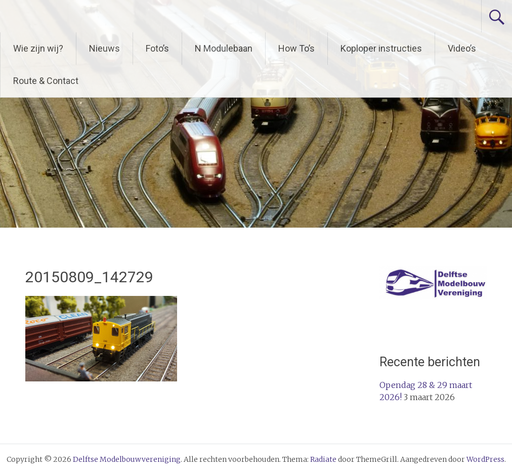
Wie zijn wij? (38, 48)
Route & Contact (45, 80)
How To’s (296, 48)
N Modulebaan (223, 48)
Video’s (462, 48)
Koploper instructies (381, 48)
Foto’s (157, 48)
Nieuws (104, 48)
